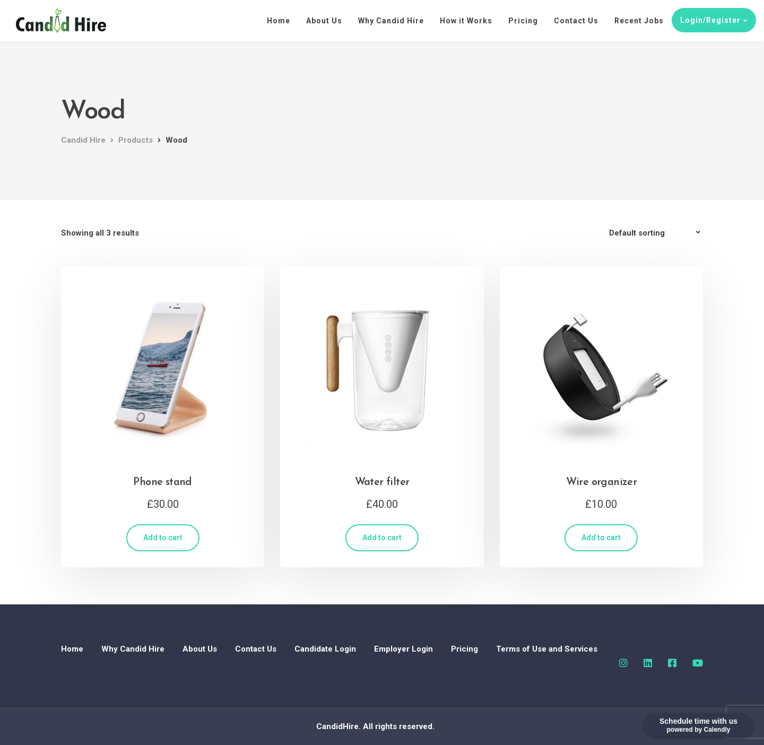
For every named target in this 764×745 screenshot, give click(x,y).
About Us (324, 20)
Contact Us (576, 20)
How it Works (466, 20)
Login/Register (710, 20)
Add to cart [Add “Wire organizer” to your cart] (601, 537)
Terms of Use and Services (546, 649)
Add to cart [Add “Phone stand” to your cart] (163, 537)
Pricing (523, 20)
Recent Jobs (639, 20)
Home (278, 20)
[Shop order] (656, 233)
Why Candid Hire (391, 20)
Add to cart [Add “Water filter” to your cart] (382, 537)
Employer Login (403, 649)
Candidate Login (325, 649)
